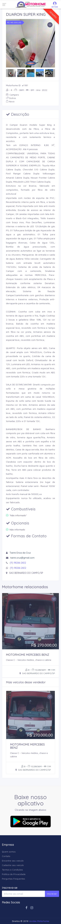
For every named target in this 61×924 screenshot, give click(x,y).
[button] (9, 43)
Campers (12, 94)
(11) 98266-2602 (18, 562)
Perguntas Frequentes (13, 878)
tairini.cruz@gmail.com (22, 557)
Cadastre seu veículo (13, 865)
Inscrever (52, 893)
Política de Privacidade (14, 874)
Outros (11, 98)
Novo (10, 101)
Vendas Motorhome (39, 921)
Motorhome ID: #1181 (17, 85)
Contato (6, 856)
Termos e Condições (12, 869)
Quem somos (9, 851)
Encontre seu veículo (13, 860)
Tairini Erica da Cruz (20, 552)
